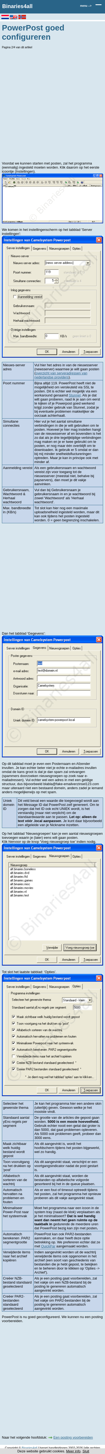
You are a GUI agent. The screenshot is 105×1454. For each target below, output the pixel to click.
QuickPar (48, 1246)
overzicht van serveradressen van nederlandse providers (60, 375)
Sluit (86, 1451)
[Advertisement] (52, 105)
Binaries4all (17, 6)
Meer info (73, 1451)
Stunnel (74, 395)
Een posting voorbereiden (73, 1437)
